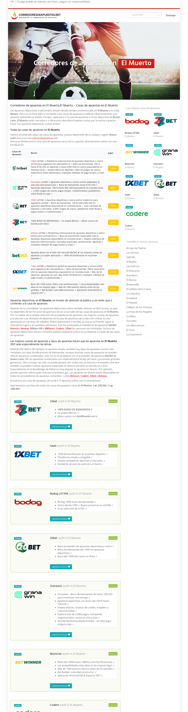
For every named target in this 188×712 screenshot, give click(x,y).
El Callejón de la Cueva (138, 289)
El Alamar (131, 280)
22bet (68, 328)
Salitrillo (130, 257)
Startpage (171, 15)
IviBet (33, 161)
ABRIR (113, 168)
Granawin (35, 182)
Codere (60, 328)
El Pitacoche (133, 270)
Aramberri (132, 275)
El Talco (130, 330)
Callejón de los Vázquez (139, 307)
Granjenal (131, 298)
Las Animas (132, 252)
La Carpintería (134, 334)
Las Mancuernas (135, 325)
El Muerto (74, 401)
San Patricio (133, 266)
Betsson (14, 328)
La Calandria (133, 293)
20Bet (33, 200)
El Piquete (131, 302)
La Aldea (131, 316)
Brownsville (132, 284)
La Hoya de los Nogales (139, 311)
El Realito (131, 261)
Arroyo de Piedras (136, 248)
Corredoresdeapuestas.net (43, 138)
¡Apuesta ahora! (61, 426)
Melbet (34, 233)
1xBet (33, 266)
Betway (25, 328)
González (131, 320)
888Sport (50, 328)
